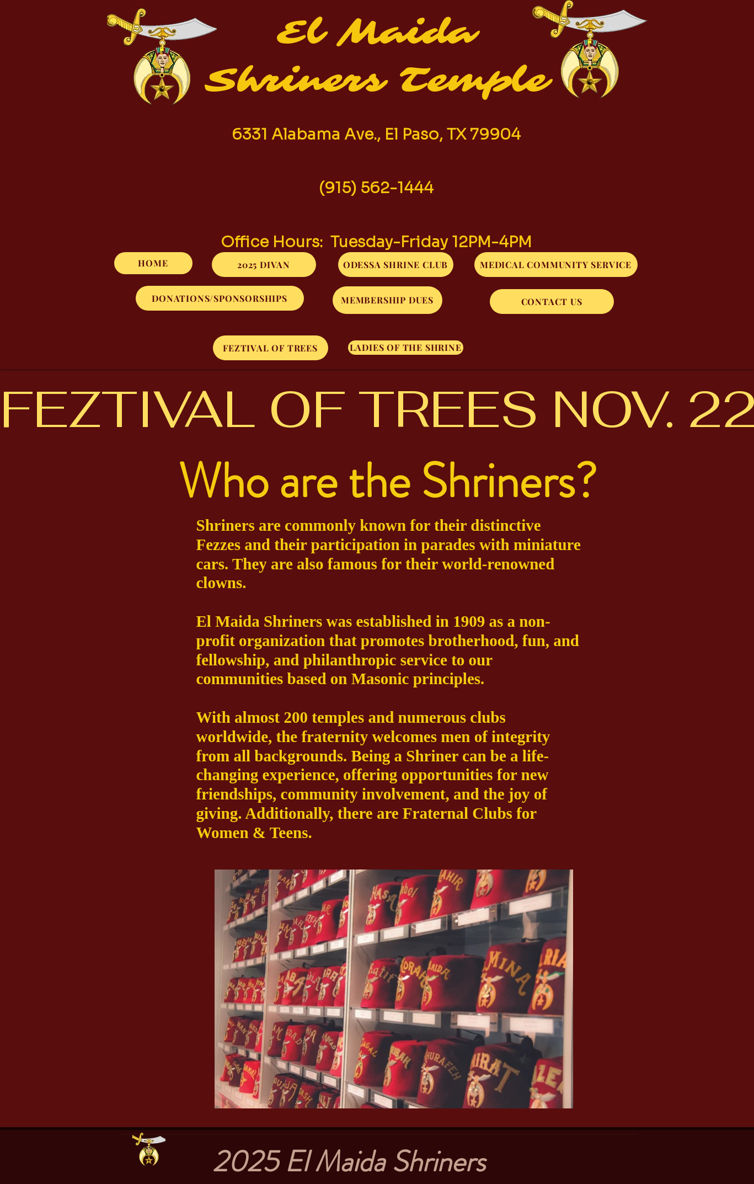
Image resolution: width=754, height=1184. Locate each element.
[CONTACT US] (552, 301)
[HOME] (153, 263)
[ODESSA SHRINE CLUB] (395, 264)
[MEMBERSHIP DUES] (387, 300)
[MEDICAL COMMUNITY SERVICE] (556, 264)
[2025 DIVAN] (264, 264)
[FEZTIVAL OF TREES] (270, 347)
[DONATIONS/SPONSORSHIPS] (220, 298)
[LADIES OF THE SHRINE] (405, 347)
